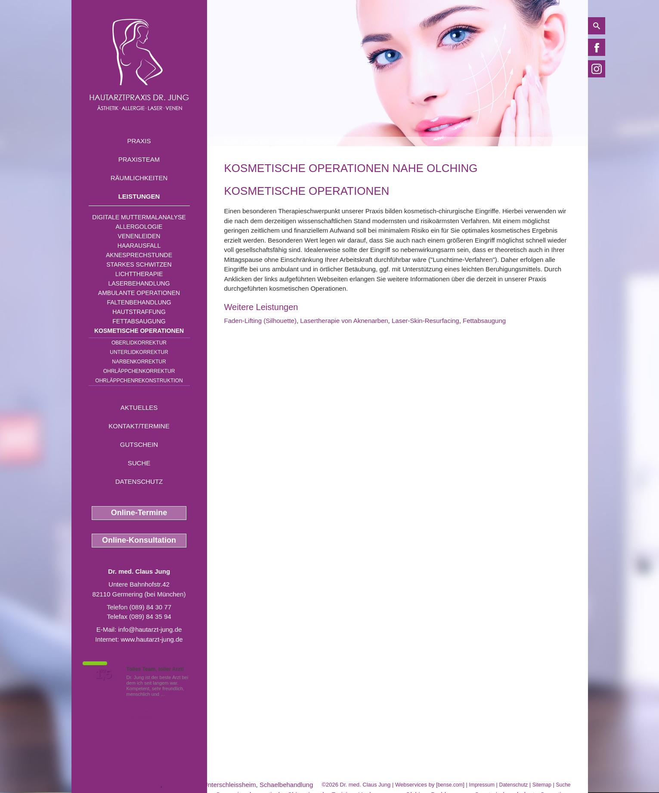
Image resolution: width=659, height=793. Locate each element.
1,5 (104, 674)
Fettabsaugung (138, 321)
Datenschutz (139, 481)
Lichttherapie (139, 273)
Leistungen (139, 196)
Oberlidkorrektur (139, 343)
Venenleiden (139, 236)
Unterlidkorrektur (139, 352)
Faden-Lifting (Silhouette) (260, 320)
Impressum (482, 785)
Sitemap (541, 785)
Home (231, 141)
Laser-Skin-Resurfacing (425, 320)
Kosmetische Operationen (139, 330)
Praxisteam (139, 159)
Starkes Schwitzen (138, 264)
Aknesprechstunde (139, 255)
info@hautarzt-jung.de (150, 629)
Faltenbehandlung (139, 302)
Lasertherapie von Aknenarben (344, 320)
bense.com (450, 785)
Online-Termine (139, 512)
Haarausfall (139, 245)
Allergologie (139, 226)
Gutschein (139, 444)
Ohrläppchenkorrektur (139, 371)
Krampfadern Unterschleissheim (210, 784)
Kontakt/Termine (138, 426)
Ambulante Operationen (139, 292)
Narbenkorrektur (139, 362)
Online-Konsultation (139, 540)
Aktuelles (139, 407)
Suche (139, 463)
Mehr (172, 694)
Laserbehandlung (139, 283)
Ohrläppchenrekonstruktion (139, 381)
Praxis (139, 140)
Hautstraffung (139, 311)
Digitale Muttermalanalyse (139, 217)
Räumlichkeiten (139, 177)
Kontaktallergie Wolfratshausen (116, 784)
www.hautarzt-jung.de (152, 639)
